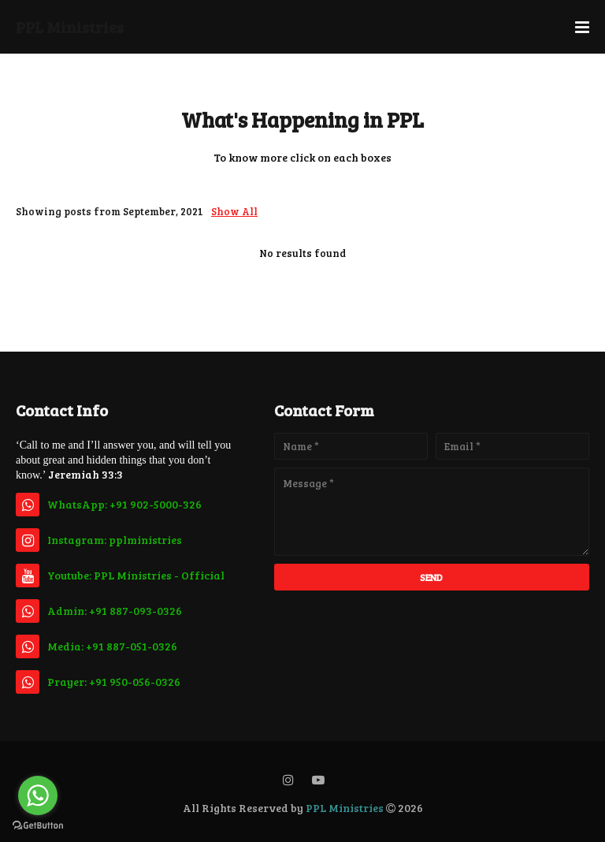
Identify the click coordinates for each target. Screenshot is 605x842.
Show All (234, 211)
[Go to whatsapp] (38, 795)
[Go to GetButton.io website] (38, 826)
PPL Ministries (70, 27)
